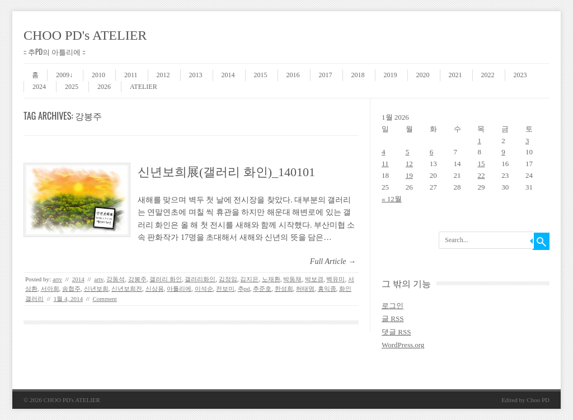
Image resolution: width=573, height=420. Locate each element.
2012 (163, 75)
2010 (98, 75)
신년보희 (96, 288)
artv (57, 279)
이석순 (204, 288)
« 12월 (392, 199)
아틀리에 (179, 288)
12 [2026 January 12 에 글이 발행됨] (409, 163)
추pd (244, 288)
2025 (71, 87)
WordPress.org (403, 345)
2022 (488, 75)
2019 (390, 75)
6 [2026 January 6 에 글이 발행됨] (432, 152)
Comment (105, 298)
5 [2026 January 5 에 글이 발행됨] (408, 152)
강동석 (115, 279)
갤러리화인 (200, 279)
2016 (293, 75)
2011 (131, 75)
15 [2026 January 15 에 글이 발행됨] (481, 163)
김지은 (249, 279)
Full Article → (333, 261)
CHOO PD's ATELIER (85, 35)
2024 (39, 87)
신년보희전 (126, 288)
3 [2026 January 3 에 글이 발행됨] (527, 140)
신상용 (154, 288)
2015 (260, 75)
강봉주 (137, 279)
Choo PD (538, 400)
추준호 (262, 288)
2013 (196, 75)
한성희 (284, 288)
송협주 (71, 288)
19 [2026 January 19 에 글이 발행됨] (409, 175)
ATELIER (143, 87)
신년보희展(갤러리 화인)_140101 (226, 172)
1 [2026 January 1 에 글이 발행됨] (479, 140)
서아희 (50, 288)
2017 (325, 75)
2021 (455, 75)
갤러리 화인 (165, 279)
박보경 (314, 279)
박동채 (292, 279)
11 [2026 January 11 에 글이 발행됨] (385, 163)
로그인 (392, 305)
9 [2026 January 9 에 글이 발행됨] (503, 152)
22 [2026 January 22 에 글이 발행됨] (481, 175)
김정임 (228, 279)
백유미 (335, 279)
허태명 (305, 288)
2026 (104, 87)
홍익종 (327, 288)
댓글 (396, 332)
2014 (228, 75)
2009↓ (64, 75)
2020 (423, 75)
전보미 (225, 288)
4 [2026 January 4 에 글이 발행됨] (384, 152)
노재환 (271, 279)
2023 (520, 75)
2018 (358, 75)
